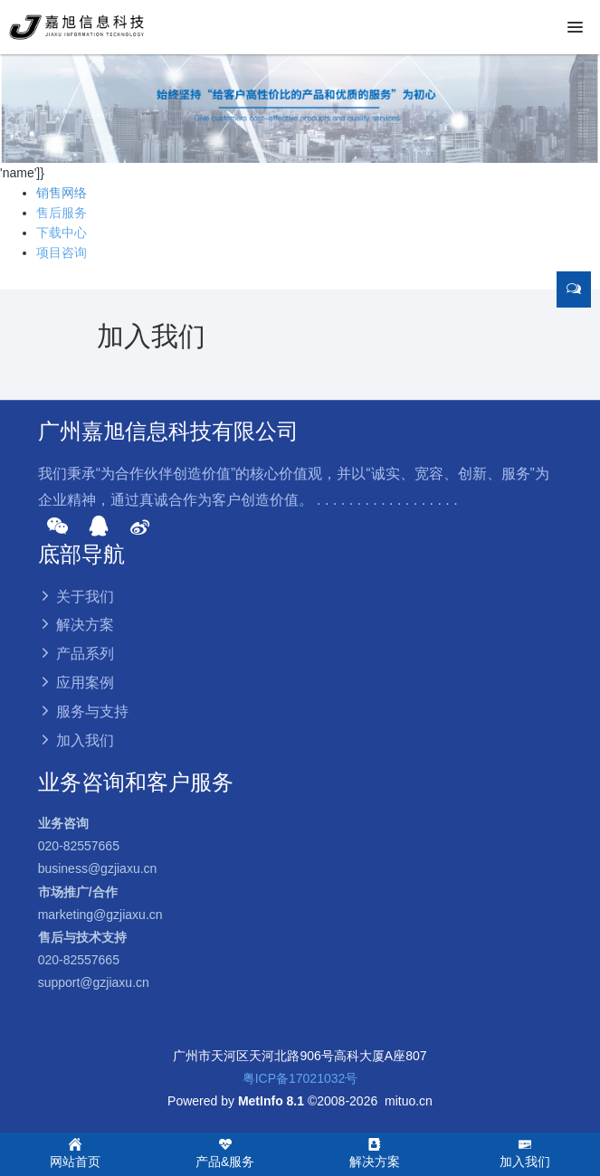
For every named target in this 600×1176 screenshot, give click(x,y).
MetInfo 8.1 (271, 1101)
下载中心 (61, 232)
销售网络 (61, 192)
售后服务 (61, 212)
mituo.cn (409, 1101)
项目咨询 (61, 252)
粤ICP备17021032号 (300, 1078)
